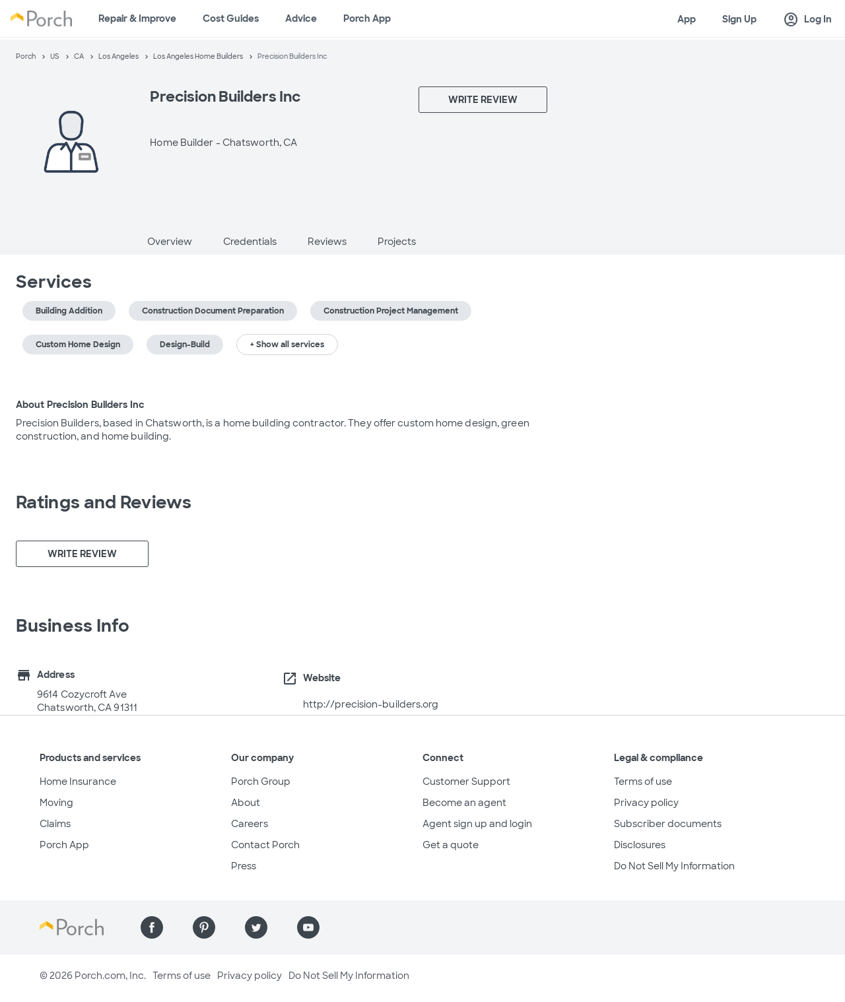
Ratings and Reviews (103, 502)
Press (243, 866)
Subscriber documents (668, 824)
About (245, 803)
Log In (807, 20)
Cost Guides (231, 18)
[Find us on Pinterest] (204, 927)
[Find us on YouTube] (308, 927)
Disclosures (639, 845)
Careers (249, 824)
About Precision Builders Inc (80, 405)
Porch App (367, 18)
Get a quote (450, 845)
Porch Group (260, 781)
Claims (55, 824)
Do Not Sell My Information (674, 866)
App (686, 19)
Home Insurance (78, 781)
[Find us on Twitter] (256, 927)
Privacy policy (646, 803)
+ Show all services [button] (287, 344)
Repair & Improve (137, 18)
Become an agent (464, 803)
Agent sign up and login (477, 824)
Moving (56, 803)
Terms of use (643, 781)
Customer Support (466, 781)
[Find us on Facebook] (152, 927)
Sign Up (739, 19)
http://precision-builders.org (371, 704)
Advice (301, 18)
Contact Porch (265, 845)
